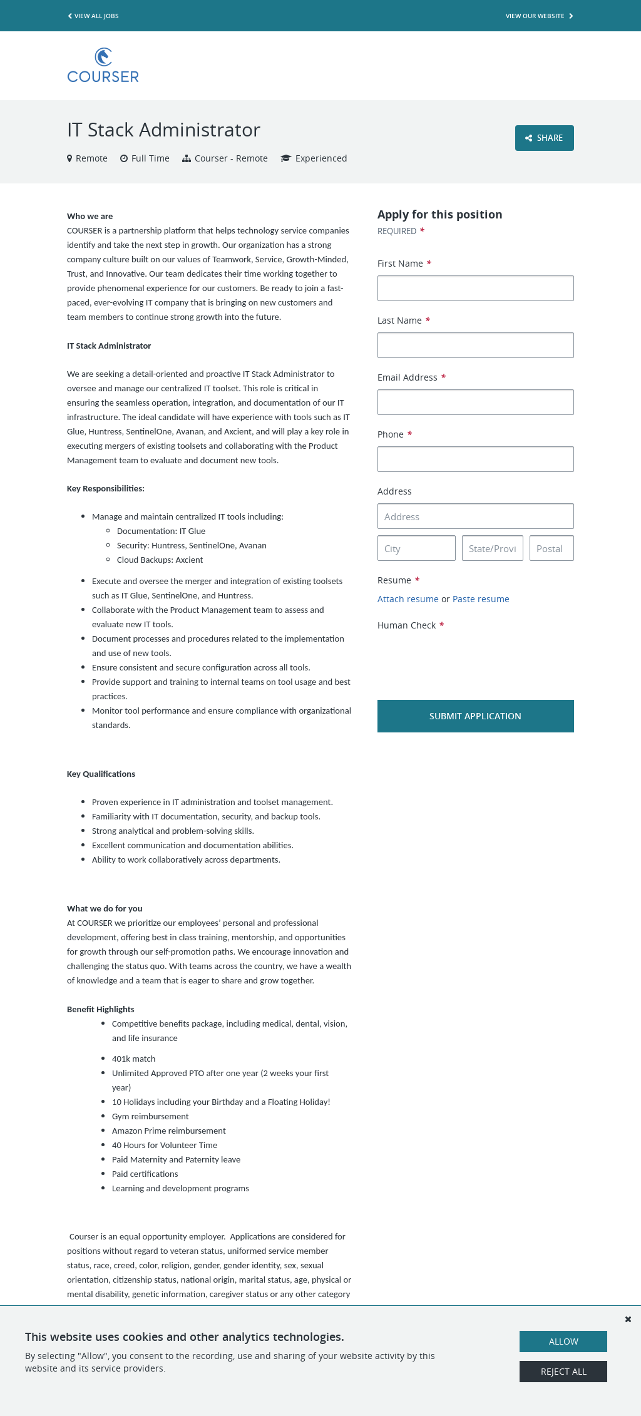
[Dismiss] (628, 1319)
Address (394, 491)
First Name (404, 263)
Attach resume (408, 599)
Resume (398, 580)
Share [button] (544, 137)
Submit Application (475, 716)
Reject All (564, 1371)
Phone (394, 434)
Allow (563, 1341)
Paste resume (481, 599)
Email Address (411, 377)
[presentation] (472, 656)
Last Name (403, 320)
